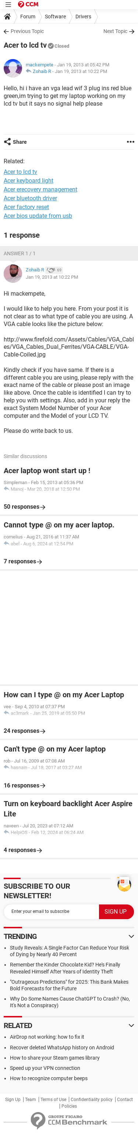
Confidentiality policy (92, 1099)
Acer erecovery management (40, 189)
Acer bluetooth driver (30, 198)
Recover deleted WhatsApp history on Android (62, 1047)
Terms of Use (53, 1099)
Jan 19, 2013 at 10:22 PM (81, 71)
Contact (125, 1099)
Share (20, 142)
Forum (27, 16)
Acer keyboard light (28, 180)
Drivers (83, 16)
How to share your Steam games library (55, 1058)
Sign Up (13, 1099)
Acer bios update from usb (38, 215)
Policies (69, 1106)
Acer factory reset (26, 207)
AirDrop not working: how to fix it (47, 1037)
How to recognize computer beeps (49, 1078)
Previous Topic (27, 31)
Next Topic (115, 31)
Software (55, 16)
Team (30, 1099)
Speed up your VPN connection (45, 1068)
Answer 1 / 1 (20, 253)
